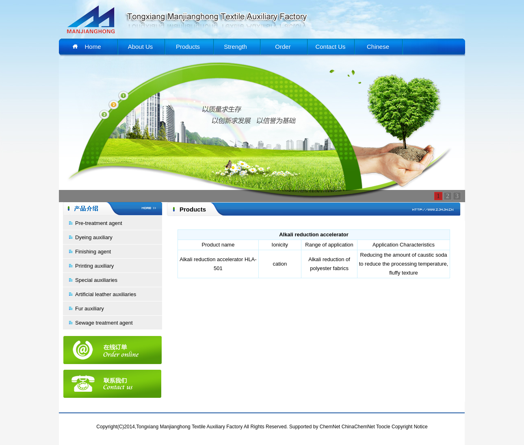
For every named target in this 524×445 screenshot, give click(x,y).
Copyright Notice (410, 427)
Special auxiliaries (96, 280)
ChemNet (330, 427)
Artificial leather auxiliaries (105, 294)
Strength (235, 46)
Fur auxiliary (89, 308)
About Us (140, 46)
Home (92, 46)
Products (188, 46)
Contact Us (330, 46)
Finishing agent (93, 252)
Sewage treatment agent (104, 323)
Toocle (383, 427)
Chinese (378, 46)
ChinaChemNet (358, 427)
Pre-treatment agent (98, 223)
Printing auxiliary (94, 266)
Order (282, 46)
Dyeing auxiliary (94, 237)
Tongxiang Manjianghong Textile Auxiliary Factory (189, 427)
